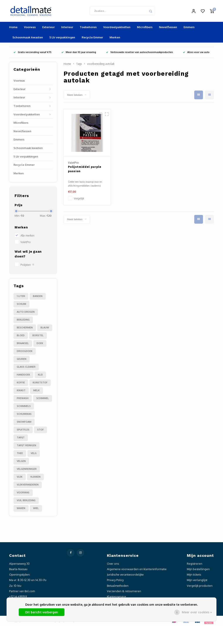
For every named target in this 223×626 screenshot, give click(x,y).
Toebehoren (88, 27)
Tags (79, 63)
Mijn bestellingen (198, 569)
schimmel (42, 398)
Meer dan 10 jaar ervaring (78, 52)
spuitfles (23, 429)
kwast (21, 390)
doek (40, 343)
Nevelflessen (168, 27)
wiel (36, 508)
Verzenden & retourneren (124, 591)
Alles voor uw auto (196, 52)
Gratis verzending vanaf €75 (32, 52)
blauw (45, 327)
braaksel (23, 343)
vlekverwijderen (28, 484)
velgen (21, 461)
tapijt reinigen (26, 445)
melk (36, 390)
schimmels (24, 406)
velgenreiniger (27, 468)
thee (20, 453)
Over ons (113, 563)
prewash (23, 398)
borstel (38, 335)
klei (40, 374)
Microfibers (144, 27)
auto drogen (26, 311)
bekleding (23, 319)
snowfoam (24, 421)
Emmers (189, 27)
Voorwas (30, 27)
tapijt (21, 437)
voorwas (23, 492)
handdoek (23, 374)
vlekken (35, 476)
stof (40, 429)
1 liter (21, 296)
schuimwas (24, 413)
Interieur (67, 27)
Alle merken (27, 235)
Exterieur (48, 27)
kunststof (40, 382)
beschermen (25, 327)
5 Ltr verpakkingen (62, 37)
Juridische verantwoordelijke (125, 574)
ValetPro (25, 242)
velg (34, 453)
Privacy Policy (115, 580)
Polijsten (27, 264)
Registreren (194, 563)
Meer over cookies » (197, 612)
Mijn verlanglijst (197, 580)
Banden (37, 296)
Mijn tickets (194, 574)
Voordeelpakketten (116, 27)
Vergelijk (79, 198)
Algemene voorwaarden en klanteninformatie (137, 569)
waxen (21, 508)
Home (13, 27)
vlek (19, 476)
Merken (115, 37)
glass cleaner (26, 366)
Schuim (21, 303)
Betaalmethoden (117, 585)
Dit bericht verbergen (41, 612)
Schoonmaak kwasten (27, 37)
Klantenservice (116, 596)
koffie (21, 382)
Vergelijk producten (200, 585)
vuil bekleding (26, 500)
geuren (21, 358)
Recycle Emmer (92, 37)
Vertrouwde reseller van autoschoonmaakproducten (139, 52)
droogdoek (24, 351)
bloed (21, 335)
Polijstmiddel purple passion (84, 169)
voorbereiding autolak (100, 63)
